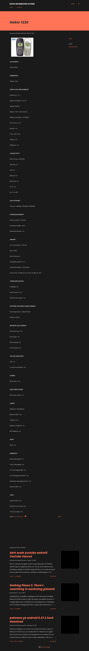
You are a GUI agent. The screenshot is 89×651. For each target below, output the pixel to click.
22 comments (17, 576)
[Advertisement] (33, 529)
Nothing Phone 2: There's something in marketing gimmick (32, 587)
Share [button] (70, 38)
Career (11, 7)
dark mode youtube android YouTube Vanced (28, 554)
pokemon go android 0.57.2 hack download (32, 619)
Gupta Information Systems (22, 4)
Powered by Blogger (44, 647)
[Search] (73, 4)
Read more (53, 576)
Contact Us (19, 7)
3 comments (17, 608)
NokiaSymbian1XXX (73, 46)
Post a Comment (18, 641)
